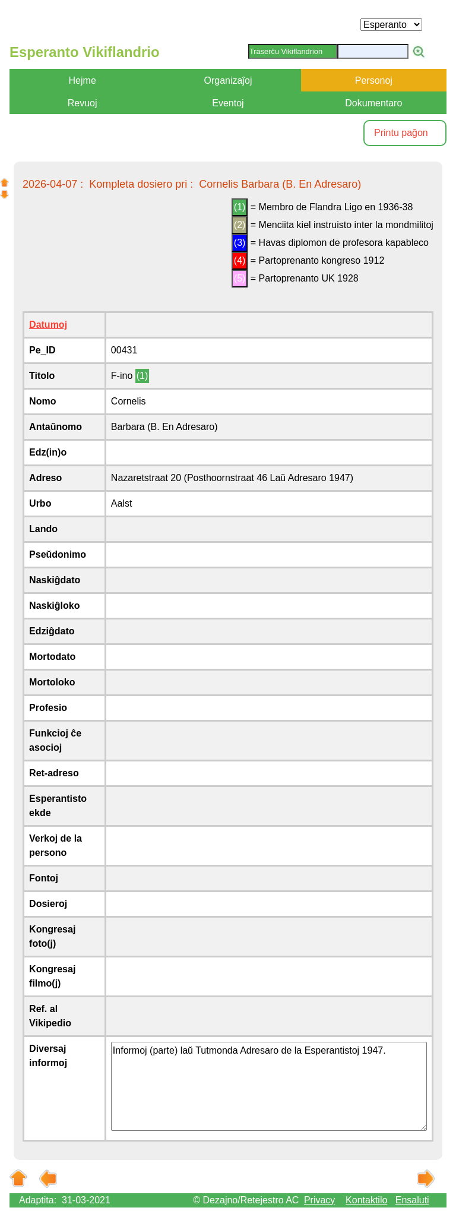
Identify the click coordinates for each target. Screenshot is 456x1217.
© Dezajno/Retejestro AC (246, 1200)
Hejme (82, 80)
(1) (240, 207)
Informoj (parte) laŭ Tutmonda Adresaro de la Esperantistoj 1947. (269, 1086)
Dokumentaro (373, 103)
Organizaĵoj (228, 80)
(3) (240, 243)
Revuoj (82, 103)
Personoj (373, 80)
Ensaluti (412, 1200)
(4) (240, 260)
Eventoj (227, 103)
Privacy (319, 1200)
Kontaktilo (366, 1200)
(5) (240, 278)
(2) (240, 225)
